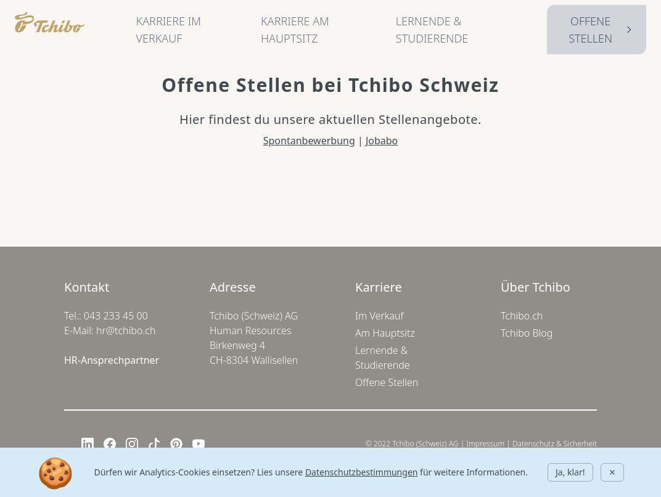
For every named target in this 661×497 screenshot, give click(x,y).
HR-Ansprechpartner (111, 360)
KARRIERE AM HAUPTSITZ (295, 30)
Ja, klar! (570, 472)
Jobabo (382, 140)
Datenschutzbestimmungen (361, 472)
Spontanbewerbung (309, 140)
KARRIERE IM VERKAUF (168, 30)
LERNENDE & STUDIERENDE (432, 30)
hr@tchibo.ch (125, 330)
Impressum (485, 443)
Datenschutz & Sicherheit (554, 443)
